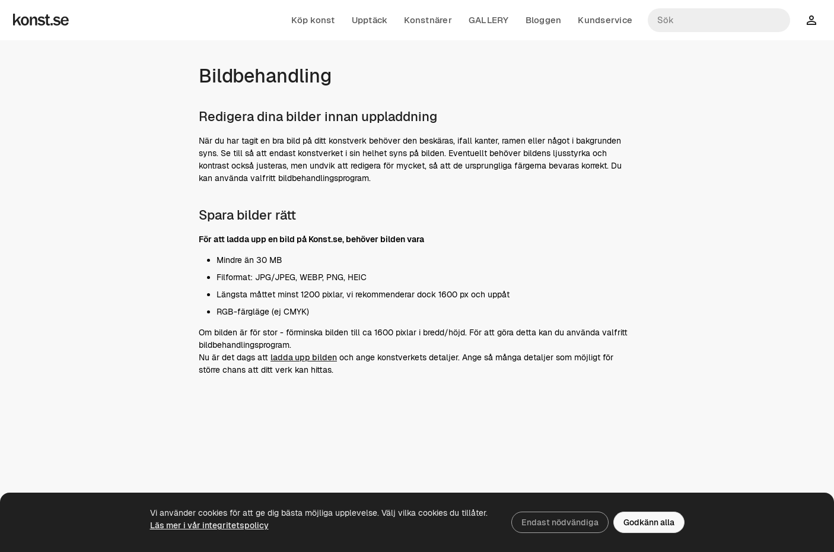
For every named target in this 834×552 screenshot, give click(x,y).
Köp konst (313, 20)
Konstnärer (428, 20)
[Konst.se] (41, 20)
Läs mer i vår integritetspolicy (209, 525)
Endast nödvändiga (560, 522)
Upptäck (370, 20)
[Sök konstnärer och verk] (719, 20)
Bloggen (544, 20)
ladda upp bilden (303, 357)
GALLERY (489, 20)
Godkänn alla (648, 522)
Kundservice (605, 20)
